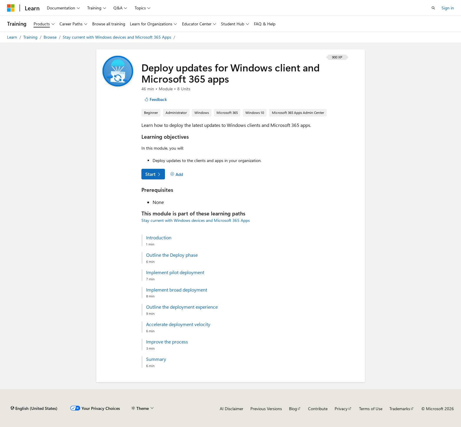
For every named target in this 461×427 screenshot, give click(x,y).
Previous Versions (266, 408)
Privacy (341, 408)
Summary (156, 359)
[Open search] (433, 8)
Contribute (318, 408)
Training (31, 37)
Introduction (158, 238)
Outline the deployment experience (182, 307)
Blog (293, 408)
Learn (12, 37)
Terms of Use (370, 408)
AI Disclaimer (231, 408)
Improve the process (167, 342)
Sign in (448, 8)
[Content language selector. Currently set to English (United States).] (34, 408)
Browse (51, 37)
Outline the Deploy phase (172, 255)
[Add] (176, 174)
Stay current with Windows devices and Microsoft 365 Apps (117, 37)
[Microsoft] (11, 8)
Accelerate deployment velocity (178, 324)
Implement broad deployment (176, 290)
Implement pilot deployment (175, 272)
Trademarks (399, 408)
